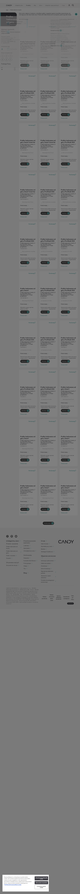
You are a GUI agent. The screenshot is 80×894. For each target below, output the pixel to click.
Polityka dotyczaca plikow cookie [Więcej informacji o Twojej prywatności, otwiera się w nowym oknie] (12, 884)
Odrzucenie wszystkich (41, 882)
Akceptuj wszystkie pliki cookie (41, 878)
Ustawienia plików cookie (41, 887)
